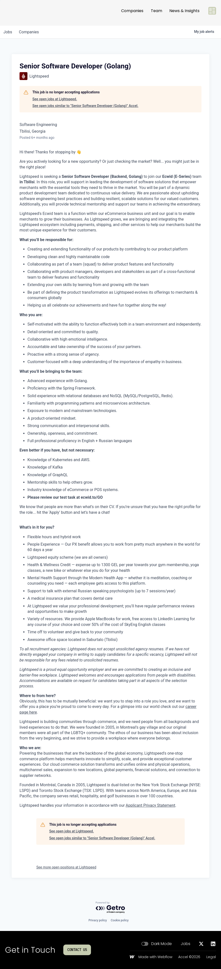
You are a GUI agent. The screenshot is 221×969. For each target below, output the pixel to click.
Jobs (185, 943)
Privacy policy (97, 920)
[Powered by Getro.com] (110, 908)
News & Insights (184, 13)
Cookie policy (120, 920)
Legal (211, 957)
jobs (8, 32)
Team (156, 13)
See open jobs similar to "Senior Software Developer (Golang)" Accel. (85, 106)
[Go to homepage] (21, 13)
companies (31, 32)
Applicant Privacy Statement (150, 805)
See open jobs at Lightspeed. (54, 99)
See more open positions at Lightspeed (66, 867)
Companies (132, 13)
